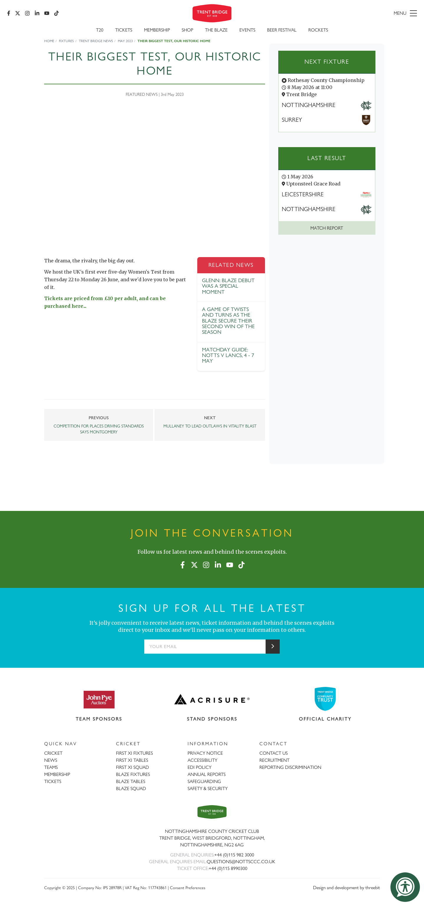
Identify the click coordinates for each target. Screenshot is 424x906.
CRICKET (53, 753)
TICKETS (52, 781)
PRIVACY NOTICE (205, 753)
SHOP (187, 30)
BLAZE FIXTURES (133, 774)
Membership (157, 30)
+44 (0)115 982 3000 (234, 855)
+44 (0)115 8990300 (228, 868)
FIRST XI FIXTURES (134, 753)
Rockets (318, 30)
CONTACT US (273, 753)
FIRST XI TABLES (132, 760)
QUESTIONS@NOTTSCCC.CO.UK (241, 861)
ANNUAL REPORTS (207, 774)
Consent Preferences (187, 887)
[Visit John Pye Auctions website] (98, 699)
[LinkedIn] (37, 13)
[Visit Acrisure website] (212, 699)
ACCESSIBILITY (202, 760)
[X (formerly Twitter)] (18, 13)
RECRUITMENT (274, 760)
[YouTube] (47, 13)
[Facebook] (9, 13)
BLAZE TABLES (130, 781)
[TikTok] (57, 13)
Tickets (123, 30)
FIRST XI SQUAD (132, 767)
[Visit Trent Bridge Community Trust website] (325, 699)
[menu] (350, 13)
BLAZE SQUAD (131, 788)
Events (247, 30)
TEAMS (51, 767)
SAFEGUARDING (204, 781)
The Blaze (216, 30)
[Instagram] (27, 13)
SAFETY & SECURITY (208, 788)
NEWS (50, 760)
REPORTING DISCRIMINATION (290, 767)
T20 (99, 30)
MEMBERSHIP (57, 774)
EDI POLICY (199, 767)
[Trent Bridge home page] (212, 812)
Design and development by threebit (346, 887)
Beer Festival (282, 30)
